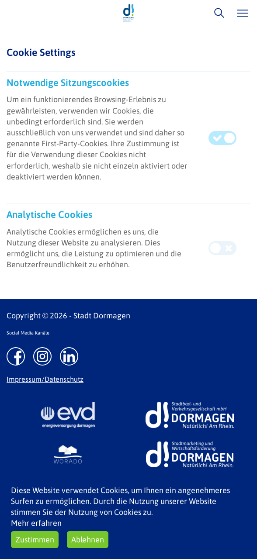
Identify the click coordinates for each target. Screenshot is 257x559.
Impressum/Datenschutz (45, 379)
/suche (217, 13)
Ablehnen (87, 539)
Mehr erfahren (36, 523)
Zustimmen (34, 539)
